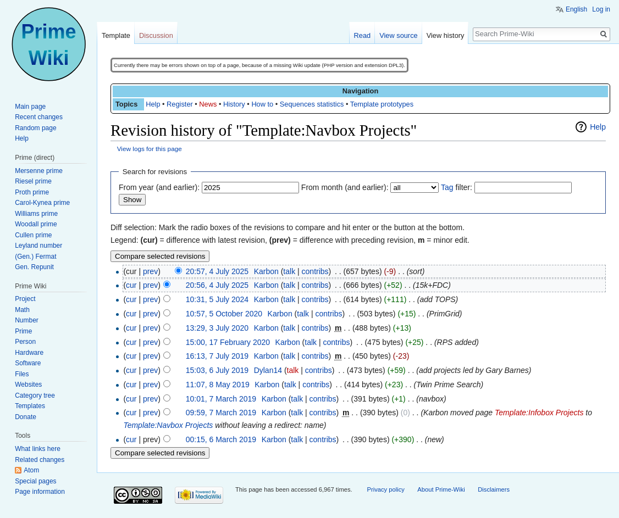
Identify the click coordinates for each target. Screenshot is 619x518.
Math (22, 310)
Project (25, 299)
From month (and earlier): (345, 187)
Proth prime (32, 192)
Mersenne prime (39, 171)
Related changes (39, 460)
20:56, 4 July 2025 (217, 285)
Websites (28, 384)
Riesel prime (33, 181)
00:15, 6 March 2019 (221, 439)
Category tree (35, 395)
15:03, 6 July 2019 (217, 370)
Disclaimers (494, 489)
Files (22, 374)
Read (362, 35)
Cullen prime (33, 235)
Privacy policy (385, 489)
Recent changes (39, 117)
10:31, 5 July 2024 (217, 299)
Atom (31, 470)
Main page (30, 106)
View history (446, 35)
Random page (35, 128)
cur (131, 285)
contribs (315, 271)
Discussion (156, 35)
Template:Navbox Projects (168, 425)
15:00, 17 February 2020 (228, 342)
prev (150, 271)
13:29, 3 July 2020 (217, 328)
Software (28, 363)
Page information (40, 491)
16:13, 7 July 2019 (217, 356)
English (576, 9)
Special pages (35, 481)
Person (25, 342)
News (208, 104)
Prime (23, 331)
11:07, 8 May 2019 (218, 384)
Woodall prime (36, 224)
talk (289, 271)
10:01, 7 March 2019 (221, 398)
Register (180, 104)
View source (398, 35)
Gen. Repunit (34, 267)
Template (116, 35)
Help (153, 104)
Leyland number (38, 245)
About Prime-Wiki (441, 489)
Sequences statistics (312, 104)
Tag (447, 187)
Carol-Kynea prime (42, 203)
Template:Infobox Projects (539, 412)
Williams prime (36, 214)
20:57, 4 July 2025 (217, 271)
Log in (601, 9)
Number (26, 320)
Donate (25, 417)
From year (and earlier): (159, 187)
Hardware (29, 353)
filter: (456, 187)
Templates (30, 406)
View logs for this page (149, 148)
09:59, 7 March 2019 (221, 412)
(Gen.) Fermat (35, 256)
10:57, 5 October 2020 (224, 313)
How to (262, 104)
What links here (37, 449)
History (234, 104)
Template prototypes (381, 104)
